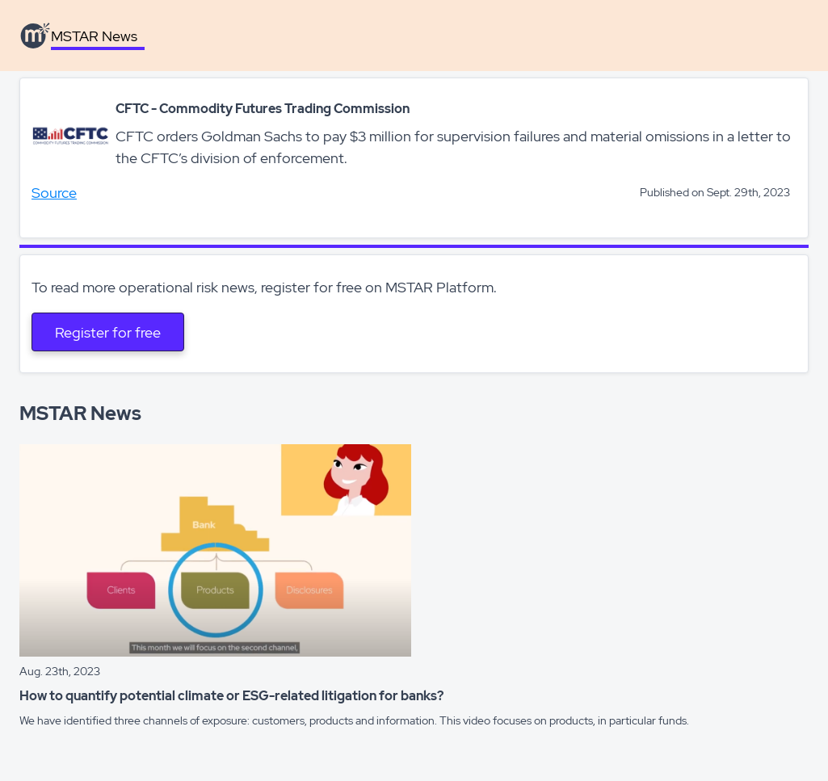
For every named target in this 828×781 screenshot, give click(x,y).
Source (54, 192)
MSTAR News (94, 36)
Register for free (108, 332)
